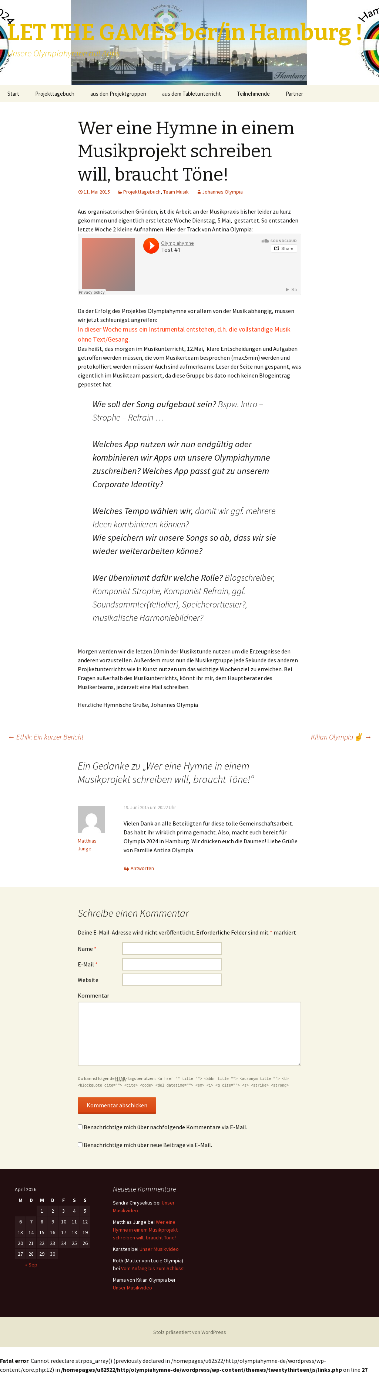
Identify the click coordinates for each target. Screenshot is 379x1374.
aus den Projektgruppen (118, 93)
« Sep (31, 1264)
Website (88, 979)
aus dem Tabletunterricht (191, 93)
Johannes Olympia (222, 191)
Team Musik (176, 191)
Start (13, 93)
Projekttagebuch (54, 93)
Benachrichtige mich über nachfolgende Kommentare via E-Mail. (165, 1127)
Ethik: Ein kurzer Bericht (45, 736)
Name (87, 948)
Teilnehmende (253, 93)
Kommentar (93, 995)
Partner (294, 93)
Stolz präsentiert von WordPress (189, 1332)
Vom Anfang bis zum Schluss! (153, 1268)
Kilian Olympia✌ (341, 736)
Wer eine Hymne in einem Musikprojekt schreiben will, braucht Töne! (145, 1230)
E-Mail (88, 964)
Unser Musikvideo (159, 1249)
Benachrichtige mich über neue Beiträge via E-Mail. (148, 1145)
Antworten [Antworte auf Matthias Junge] (142, 868)
